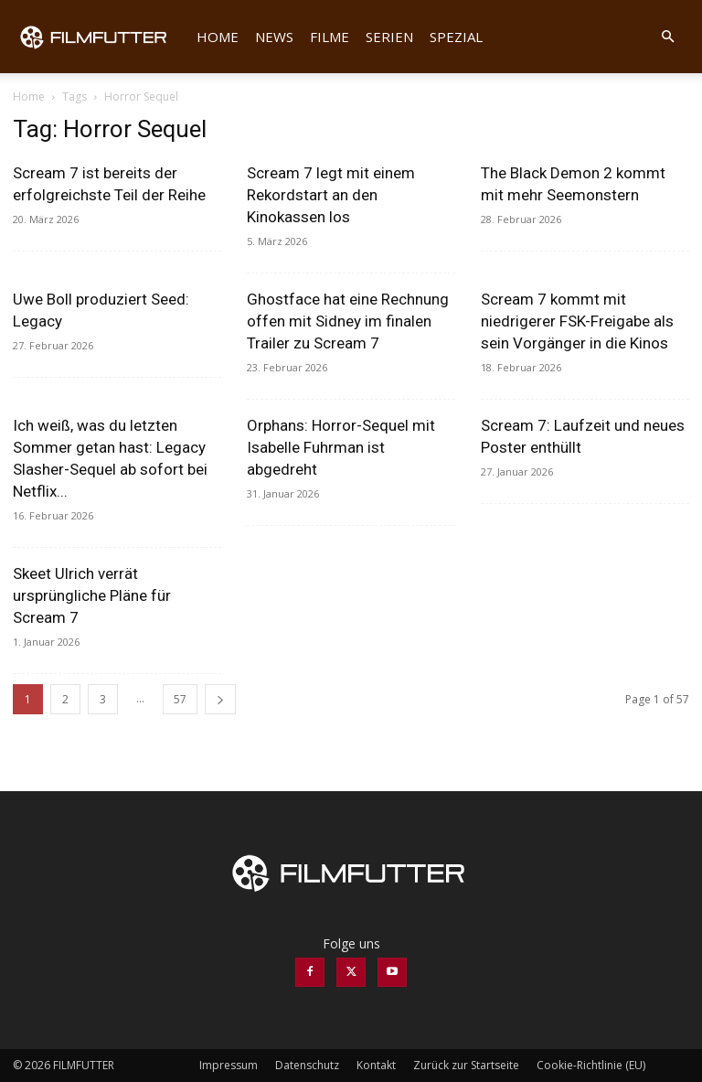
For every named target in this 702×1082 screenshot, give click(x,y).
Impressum (228, 1065)
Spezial (456, 36)
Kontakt (376, 1065)
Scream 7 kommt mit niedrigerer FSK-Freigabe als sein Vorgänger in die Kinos (577, 321)
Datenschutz (307, 1065)
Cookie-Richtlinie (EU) (591, 1065)
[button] (667, 37)
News (274, 36)
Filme (329, 36)
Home (218, 36)
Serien (389, 36)
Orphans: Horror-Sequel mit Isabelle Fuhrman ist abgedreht (341, 447)
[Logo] (100, 36)
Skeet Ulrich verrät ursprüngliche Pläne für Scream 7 (92, 595)
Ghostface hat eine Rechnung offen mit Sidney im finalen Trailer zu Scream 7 (348, 321)
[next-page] (220, 699)
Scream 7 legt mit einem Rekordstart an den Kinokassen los (331, 195)
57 (180, 699)
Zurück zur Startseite (466, 1065)
